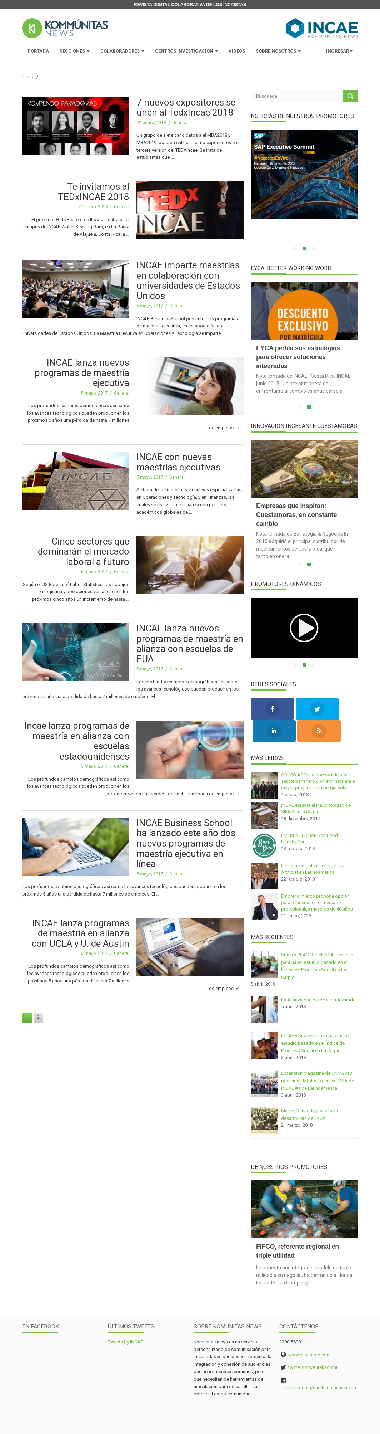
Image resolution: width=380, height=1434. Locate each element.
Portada (38, 51)
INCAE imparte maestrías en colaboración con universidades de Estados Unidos (188, 280)
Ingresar (339, 51)
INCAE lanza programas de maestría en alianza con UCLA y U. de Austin (80, 933)
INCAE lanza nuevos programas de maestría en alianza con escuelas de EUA (189, 643)
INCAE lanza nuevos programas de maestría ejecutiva (82, 372)
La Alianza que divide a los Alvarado (318, 977)
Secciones (75, 51)
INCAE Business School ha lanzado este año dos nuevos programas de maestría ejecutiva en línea (185, 843)
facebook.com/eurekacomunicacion (318, 1365)
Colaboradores (122, 51)
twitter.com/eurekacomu (313, 1345)
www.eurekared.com (309, 1332)
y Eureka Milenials (339, 1425)
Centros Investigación (186, 51)
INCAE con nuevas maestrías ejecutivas (178, 462)
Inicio (27, 76)
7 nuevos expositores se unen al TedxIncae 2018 (185, 107)
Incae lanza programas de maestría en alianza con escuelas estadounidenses (76, 741)
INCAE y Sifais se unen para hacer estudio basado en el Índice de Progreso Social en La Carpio (315, 1020)
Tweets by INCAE (125, 1319)
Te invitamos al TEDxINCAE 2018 (93, 191)
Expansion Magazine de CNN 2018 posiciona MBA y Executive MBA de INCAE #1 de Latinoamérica (317, 1058)
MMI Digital (309, 1425)
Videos (237, 51)
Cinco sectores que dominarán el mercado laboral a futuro (83, 551)
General (180, 122)
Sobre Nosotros (278, 51)
